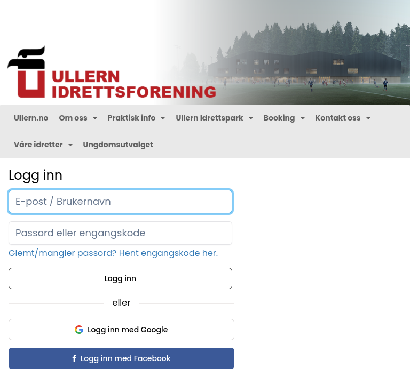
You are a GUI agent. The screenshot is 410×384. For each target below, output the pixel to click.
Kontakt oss (343, 118)
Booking (284, 118)
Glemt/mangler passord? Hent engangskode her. (113, 253)
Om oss (78, 118)
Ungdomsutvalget (118, 144)
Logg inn (121, 278)
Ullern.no (31, 118)
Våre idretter (43, 144)
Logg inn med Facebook (121, 358)
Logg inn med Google (121, 329)
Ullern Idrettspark (214, 118)
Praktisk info (136, 118)
